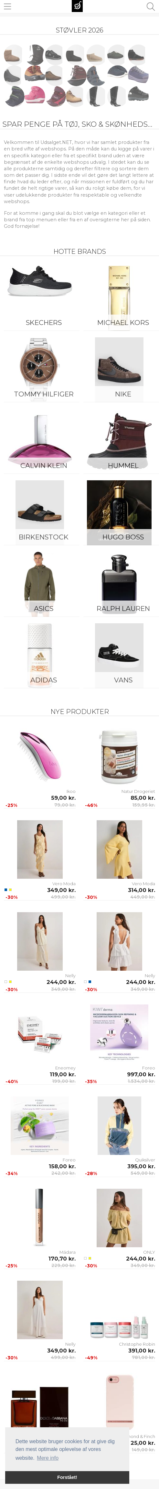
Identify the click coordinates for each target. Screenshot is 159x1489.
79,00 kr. (65, 805)
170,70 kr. (62, 1258)
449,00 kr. (142, 897)
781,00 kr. (143, 1357)
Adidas (43, 680)
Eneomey (65, 1067)
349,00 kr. (61, 890)
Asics (43, 608)
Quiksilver (145, 1159)
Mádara (67, 1252)
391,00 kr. (141, 1350)
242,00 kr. (63, 1173)
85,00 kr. (143, 798)
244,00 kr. (61, 982)
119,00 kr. (63, 1074)
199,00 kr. (64, 1081)
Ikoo (71, 791)
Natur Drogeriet (138, 791)
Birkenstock (44, 537)
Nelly (70, 975)
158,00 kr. (62, 1166)
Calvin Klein (43, 465)
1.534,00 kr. (141, 1081)
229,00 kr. (63, 1265)
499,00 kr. (63, 897)
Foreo (148, 1067)
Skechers (44, 322)
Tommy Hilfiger (44, 394)
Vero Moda (64, 883)
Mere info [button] (47, 1458)
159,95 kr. (143, 805)
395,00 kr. (141, 1166)
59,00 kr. (63, 798)
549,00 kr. (143, 1173)
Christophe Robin (137, 1344)
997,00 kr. (141, 1074)
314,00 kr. (141, 890)
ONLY (149, 1252)
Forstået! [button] (67, 1477)
